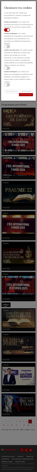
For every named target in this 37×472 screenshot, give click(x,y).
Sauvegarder (27, 91)
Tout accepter (26, 94)
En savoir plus (12, 91)
